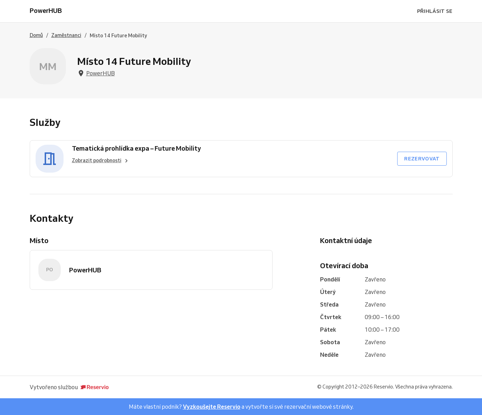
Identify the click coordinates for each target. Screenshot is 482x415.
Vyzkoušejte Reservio (211, 406)
